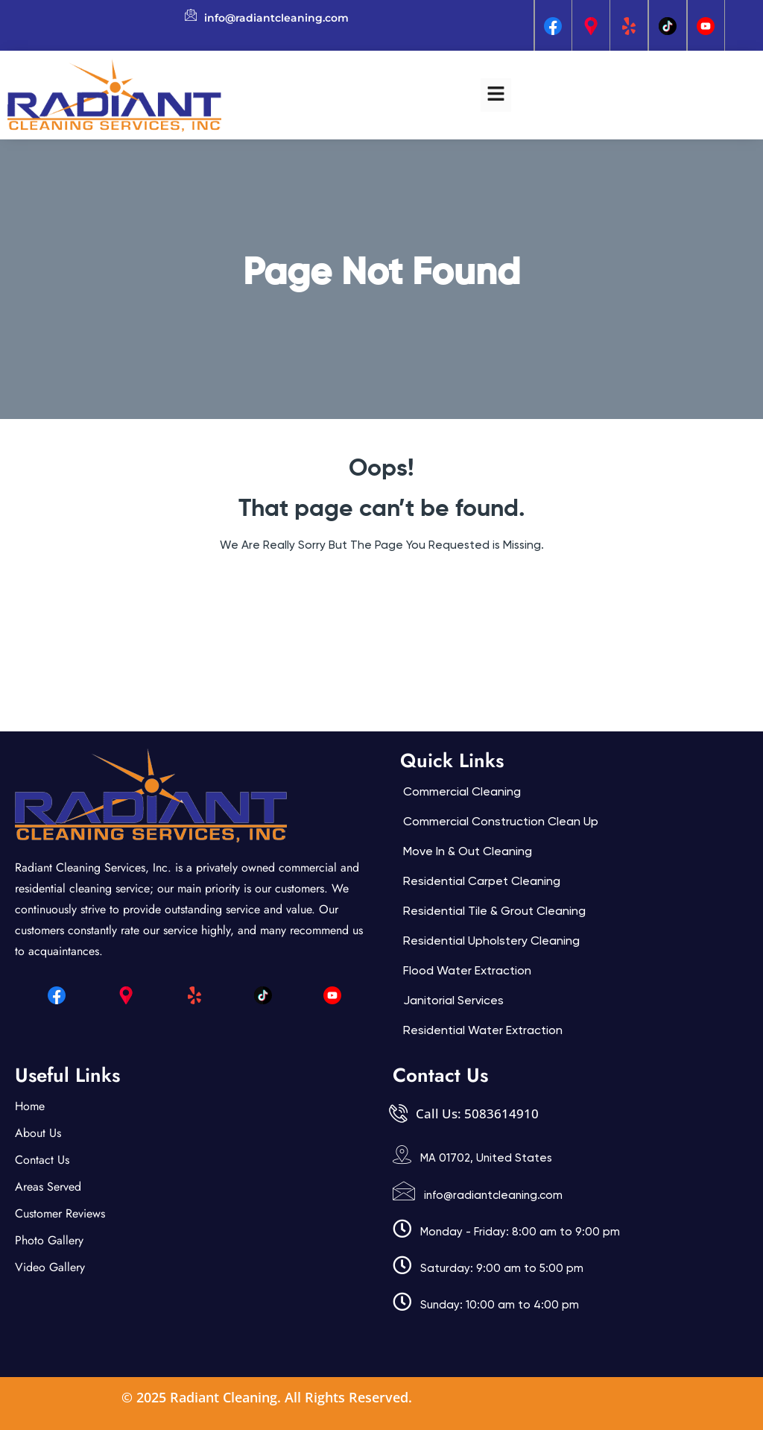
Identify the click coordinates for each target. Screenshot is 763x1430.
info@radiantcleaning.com (493, 1195)
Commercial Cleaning (462, 791)
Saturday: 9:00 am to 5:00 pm (501, 1268)
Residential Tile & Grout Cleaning (494, 911)
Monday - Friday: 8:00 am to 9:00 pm (520, 1231)
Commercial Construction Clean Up (500, 821)
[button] (495, 94)
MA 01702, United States (486, 1158)
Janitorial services (453, 1000)
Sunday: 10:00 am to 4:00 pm (499, 1304)
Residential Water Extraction (483, 1030)
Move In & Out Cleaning (467, 851)
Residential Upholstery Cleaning (491, 940)
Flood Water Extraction (467, 970)
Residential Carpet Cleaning (481, 881)
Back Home (382, 589)
